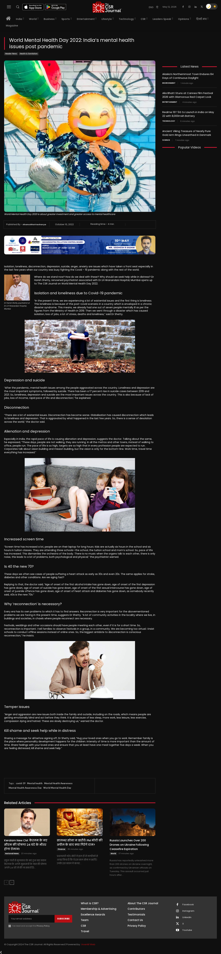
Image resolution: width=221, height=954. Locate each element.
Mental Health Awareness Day (25, 787)
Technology (168, 120)
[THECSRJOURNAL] (107, 7)
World (113, 853)
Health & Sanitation (29, 53)
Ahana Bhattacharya (34, 224)
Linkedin (186, 917)
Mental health (34, 783)
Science (166, 139)
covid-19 (20, 783)
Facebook (188, 904)
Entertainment (169, 101)
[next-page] (12, 882)
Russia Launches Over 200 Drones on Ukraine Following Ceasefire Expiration (129, 844)
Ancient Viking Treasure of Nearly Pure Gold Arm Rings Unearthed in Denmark (186, 131)
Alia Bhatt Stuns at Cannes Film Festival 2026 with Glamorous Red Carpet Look (187, 94)
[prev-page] (6, 882)
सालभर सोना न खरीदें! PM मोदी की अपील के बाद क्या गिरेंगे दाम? (80, 842)
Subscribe (63, 918)
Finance (61, 849)
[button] (17, 7)
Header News (11, 53)
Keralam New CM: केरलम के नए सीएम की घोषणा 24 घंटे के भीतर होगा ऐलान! (25, 844)
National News (12, 853)
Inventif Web (88, 944)
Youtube (187, 930)
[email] (31, 919)
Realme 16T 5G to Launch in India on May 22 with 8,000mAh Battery (188, 113)
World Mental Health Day (57, 787)
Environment (168, 83)
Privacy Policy (43, 925)
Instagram (188, 911)
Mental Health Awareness (58, 783)
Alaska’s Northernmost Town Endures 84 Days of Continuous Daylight (188, 75)
